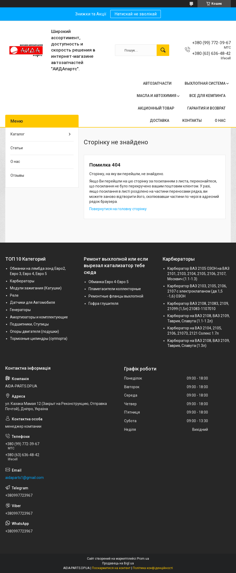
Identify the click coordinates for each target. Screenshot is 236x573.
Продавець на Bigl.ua (118, 563)
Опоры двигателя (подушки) (34, 331)
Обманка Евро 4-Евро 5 (109, 282)
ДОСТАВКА (159, 120)
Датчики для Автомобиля (32, 302)
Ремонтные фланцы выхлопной (116, 296)
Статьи (16, 148)
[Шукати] (163, 50)
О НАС (220, 120)
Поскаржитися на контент (111, 568)
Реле (14, 295)
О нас (15, 161)
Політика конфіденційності (153, 568)
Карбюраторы (22, 281)
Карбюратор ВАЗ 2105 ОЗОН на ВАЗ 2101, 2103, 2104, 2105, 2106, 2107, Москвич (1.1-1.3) (198, 273)
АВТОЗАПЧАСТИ (157, 83)
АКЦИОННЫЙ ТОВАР (156, 108)
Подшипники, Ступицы (29, 324)
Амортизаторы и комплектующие (39, 317)
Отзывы (17, 175)
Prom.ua (143, 558)
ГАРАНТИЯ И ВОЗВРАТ (206, 108)
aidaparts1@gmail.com (24, 477)
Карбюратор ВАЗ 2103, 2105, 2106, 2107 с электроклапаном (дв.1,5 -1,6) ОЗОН (197, 291)
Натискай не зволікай (135, 14)
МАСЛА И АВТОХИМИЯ (156, 96)
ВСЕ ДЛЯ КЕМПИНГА (207, 96)
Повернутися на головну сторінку (118, 209)
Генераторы (20, 310)
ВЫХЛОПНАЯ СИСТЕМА (205, 83)
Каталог (17, 134)
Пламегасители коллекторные (115, 289)
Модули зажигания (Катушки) (36, 288)
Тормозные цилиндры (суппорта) (38, 338)
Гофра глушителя (103, 303)
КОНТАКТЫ (192, 120)
